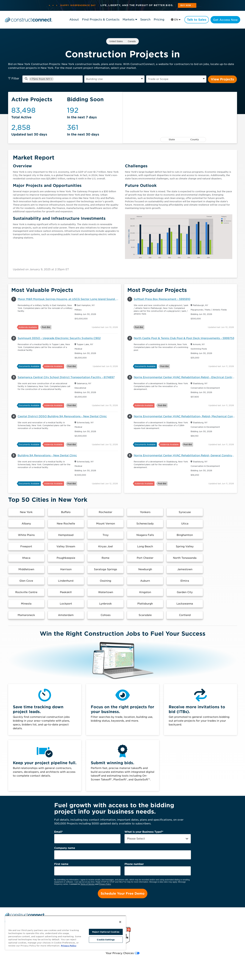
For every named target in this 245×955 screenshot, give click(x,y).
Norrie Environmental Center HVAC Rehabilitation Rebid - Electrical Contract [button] (185, 377)
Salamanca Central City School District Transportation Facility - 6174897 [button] (66, 377)
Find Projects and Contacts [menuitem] (23, 910)
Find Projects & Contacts (100, 19)
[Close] (120, 921)
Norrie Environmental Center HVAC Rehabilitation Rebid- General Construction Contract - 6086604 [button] (185, 455)
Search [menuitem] (49, 910)
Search (145, 19)
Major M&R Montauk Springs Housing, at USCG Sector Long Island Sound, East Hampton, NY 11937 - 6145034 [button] (69, 299)
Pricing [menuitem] (62, 910)
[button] (26, 512)
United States (116, 41)
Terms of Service (87, 873)
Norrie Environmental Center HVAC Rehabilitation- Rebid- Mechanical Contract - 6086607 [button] (185, 416)
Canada (132, 41)
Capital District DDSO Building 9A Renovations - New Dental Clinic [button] (62, 416)
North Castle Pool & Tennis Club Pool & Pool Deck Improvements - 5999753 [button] (184, 338)
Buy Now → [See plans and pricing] (187, 5)
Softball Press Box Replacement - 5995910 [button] (162, 299)
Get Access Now (225, 19)
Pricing (158, 19)
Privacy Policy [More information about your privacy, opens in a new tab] (68, 946)
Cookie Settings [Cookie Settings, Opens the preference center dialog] (106, 939)
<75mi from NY (40, 79)
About (74, 19)
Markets (128, 19)
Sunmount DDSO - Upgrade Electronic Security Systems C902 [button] (59, 338)
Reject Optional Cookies (105, 932)
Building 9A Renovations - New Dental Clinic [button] (47, 455)
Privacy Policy (105, 873)
